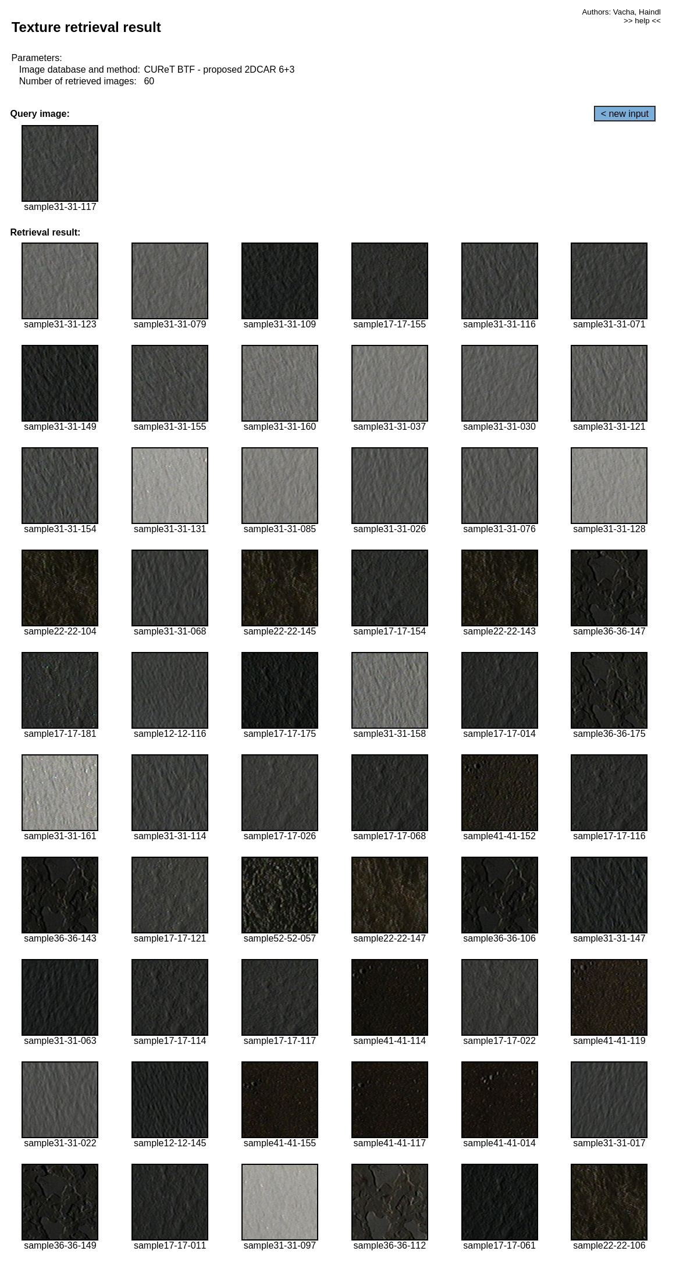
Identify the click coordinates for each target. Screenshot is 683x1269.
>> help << (642, 20)
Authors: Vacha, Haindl (621, 12)
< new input (625, 114)
